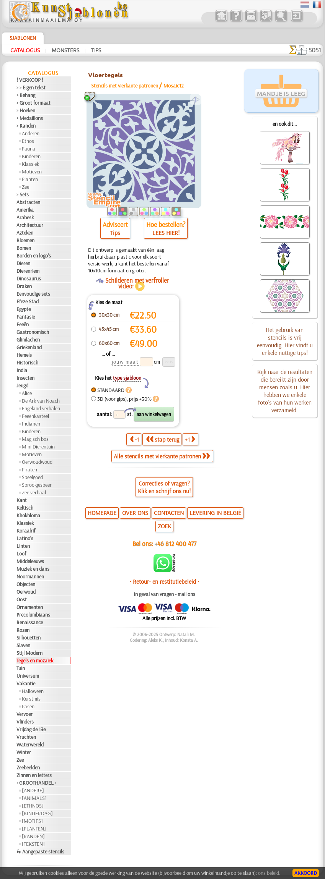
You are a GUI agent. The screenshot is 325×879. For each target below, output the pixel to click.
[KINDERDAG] (37, 813)
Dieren (23, 263)
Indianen (31, 423)
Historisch (27, 362)
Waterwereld (30, 744)
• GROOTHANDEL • (36, 782)
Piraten (29, 469)
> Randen (26, 125)
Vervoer (24, 714)
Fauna (28, 148)
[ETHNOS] (33, 805)
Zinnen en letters (34, 775)
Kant (21, 500)
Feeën (22, 324)
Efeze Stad (27, 301)
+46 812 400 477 (175, 543)
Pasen (28, 706)
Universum (27, 675)
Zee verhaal (34, 492)
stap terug (162, 439)
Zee (25, 186)
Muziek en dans (32, 568)
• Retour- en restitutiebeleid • (164, 581)
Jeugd (22, 385)
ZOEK (164, 526)
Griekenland (29, 347)
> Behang (25, 95)
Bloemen (25, 240)
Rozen (22, 629)
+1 (190, 439)
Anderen (30, 133)
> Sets (22, 194)
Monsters (65, 50)
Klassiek (30, 163)
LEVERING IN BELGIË (215, 512)
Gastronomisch (32, 332)
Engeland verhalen (41, 408)
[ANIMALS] (34, 798)
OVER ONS (135, 512)
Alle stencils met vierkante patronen (162, 456)
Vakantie (25, 683)
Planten (30, 179)
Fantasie (25, 316)
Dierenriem (27, 270)
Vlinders (25, 721)
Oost (21, 599)
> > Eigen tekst (31, 87)
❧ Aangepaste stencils (40, 851)
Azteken (24, 232)
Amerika (25, 209)
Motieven (32, 171)
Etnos (28, 141)
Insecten (25, 377)
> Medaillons (29, 118)
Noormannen (30, 576)
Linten (23, 545)
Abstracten (28, 202)
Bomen (23, 247)
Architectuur (29, 225)
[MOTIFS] (32, 820)
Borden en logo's (33, 255)
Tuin (20, 668)
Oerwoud (26, 591)
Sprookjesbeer (37, 484)
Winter (23, 752)
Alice (27, 393)
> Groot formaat (33, 102)
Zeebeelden (28, 767)
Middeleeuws (30, 561)
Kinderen (31, 156)
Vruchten (26, 736)
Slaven (23, 645)
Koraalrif (25, 530)
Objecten (25, 584)
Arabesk (25, 217)
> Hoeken (25, 110)
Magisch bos (35, 438)
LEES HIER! (166, 232)
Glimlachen (28, 339)
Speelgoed (32, 477)
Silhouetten (28, 637)
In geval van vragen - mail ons (164, 594)
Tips (96, 50)
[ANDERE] (33, 790)
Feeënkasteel (35, 416)
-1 (134, 439)
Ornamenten (29, 607)
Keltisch (24, 507)
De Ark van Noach (41, 400)
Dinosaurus (28, 278)
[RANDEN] (33, 836)
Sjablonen (23, 37)
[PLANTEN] (34, 828)
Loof (21, 553)
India (21, 370)
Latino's (24, 538)
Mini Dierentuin (38, 446)
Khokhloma (28, 515)
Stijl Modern (29, 652)
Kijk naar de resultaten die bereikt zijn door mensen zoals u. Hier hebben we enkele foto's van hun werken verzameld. (284, 391)
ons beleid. (269, 872)
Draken (24, 286)
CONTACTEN (169, 512)
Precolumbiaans (33, 614)
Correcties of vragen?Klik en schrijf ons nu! (164, 487)
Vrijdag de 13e (31, 729)
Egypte (23, 309)
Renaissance (29, 622)
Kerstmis (31, 698)
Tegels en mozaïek (34, 660)
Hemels (24, 354)
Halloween (33, 691)
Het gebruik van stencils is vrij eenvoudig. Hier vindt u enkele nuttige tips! (285, 341)
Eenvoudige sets (33, 293)
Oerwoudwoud (37, 461)
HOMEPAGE (102, 512)
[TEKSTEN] (33, 843)
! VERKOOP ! (29, 79)
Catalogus (25, 50)
